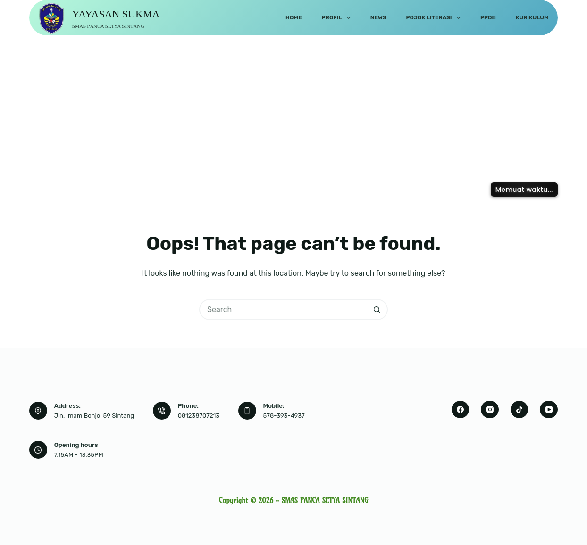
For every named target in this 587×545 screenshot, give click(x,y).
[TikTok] (519, 410)
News (378, 17)
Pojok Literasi (435, 18)
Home (293, 17)
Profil (338, 18)
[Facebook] (461, 410)
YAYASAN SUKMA (116, 14)
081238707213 (198, 415)
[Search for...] (283, 309)
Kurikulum (532, 17)
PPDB (488, 17)
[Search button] (377, 309)
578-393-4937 (284, 415)
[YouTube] (549, 410)
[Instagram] (490, 410)
